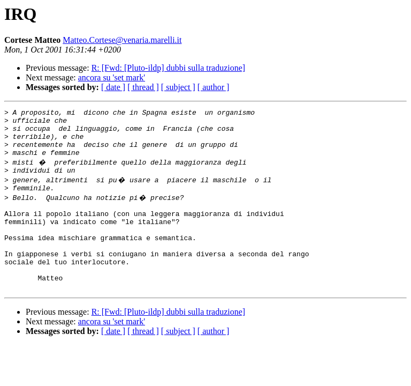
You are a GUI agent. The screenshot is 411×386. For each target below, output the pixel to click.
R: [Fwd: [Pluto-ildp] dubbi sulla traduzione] (169, 67)
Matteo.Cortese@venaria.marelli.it (122, 39)
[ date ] (113, 87)
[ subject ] (178, 87)
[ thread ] (143, 87)
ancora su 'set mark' (111, 77)
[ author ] (213, 87)
